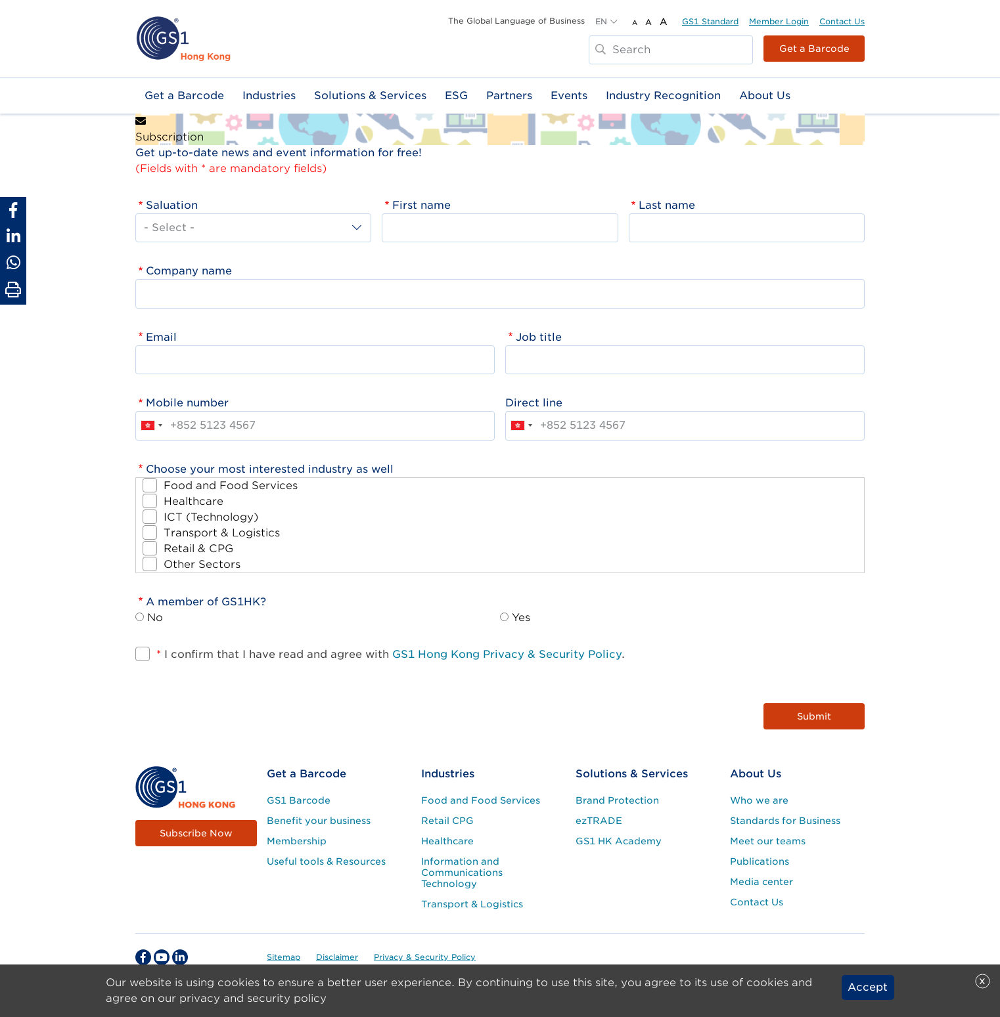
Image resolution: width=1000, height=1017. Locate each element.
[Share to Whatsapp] (13, 262)
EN (601, 21)
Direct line (533, 403)
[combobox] (151, 425)
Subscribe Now (196, 833)
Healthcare (193, 501)
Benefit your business (319, 820)
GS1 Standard (710, 21)
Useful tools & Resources (326, 861)
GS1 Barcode (298, 800)
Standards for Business (785, 820)
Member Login (779, 21)
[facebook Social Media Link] (143, 957)
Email (161, 337)
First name (421, 205)
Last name (667, 205)
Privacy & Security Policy (425, 957)
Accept (868, 987)
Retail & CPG (198, 548)
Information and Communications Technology (462, 872)
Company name (189, 271)
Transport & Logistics (222, 533)
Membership (297, 841)
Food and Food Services (231, 485)
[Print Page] (13, 290)
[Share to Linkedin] (13, 236)
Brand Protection (617, 800)
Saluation (172, 205)
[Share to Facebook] (13, 210)
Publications (759, 861)
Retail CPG (447, 820)
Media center (761, 881)
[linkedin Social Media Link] (180, 957)
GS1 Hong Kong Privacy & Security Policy (507, 654)
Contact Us (842, 21)
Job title (539, 337)
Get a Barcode (814, 48)
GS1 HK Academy (619, 841)
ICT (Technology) (211, 517)
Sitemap (283, 957)
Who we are (759, 800)
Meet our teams (768, 841)
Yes (521, 617)
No (155, 617)
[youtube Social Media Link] (162, 957)
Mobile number (187, 403)
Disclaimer (337, 957)
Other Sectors (202, 564)
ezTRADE (599, 820)
